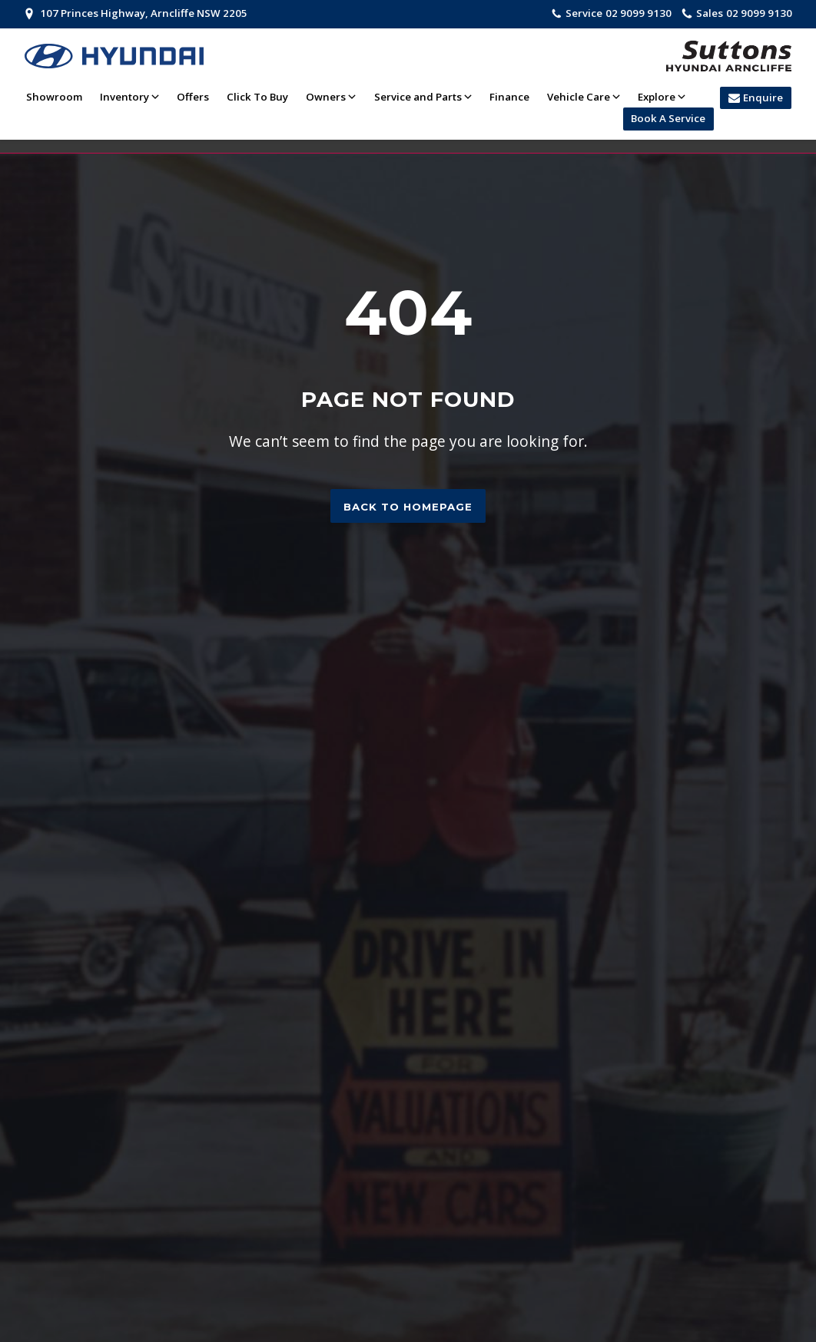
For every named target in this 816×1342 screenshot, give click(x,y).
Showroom (54, 97)
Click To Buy (257, 97)
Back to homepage (408, 507)
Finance (509, 97)
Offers (193, 97)
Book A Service (668, 118)
